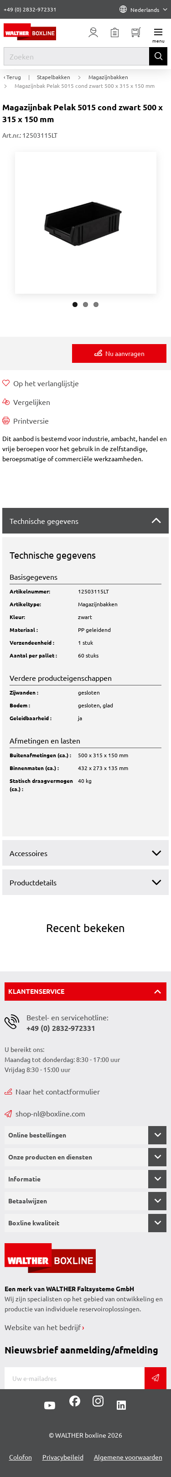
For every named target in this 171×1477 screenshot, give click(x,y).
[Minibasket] (136, 32)
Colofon (20, 1457)
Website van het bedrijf (43, 1326)
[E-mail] (75, 1378)
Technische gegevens (44, 520)
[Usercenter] (93, 32)
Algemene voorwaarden (128, 1457)
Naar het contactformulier (52, 1091)
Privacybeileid (62, 1457)
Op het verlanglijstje (40, 382)
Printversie (25, 420)
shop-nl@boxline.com (45, 1113)
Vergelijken (26, 401)
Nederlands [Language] (143, 9)
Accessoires (28, 852)
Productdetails (33, 882)
